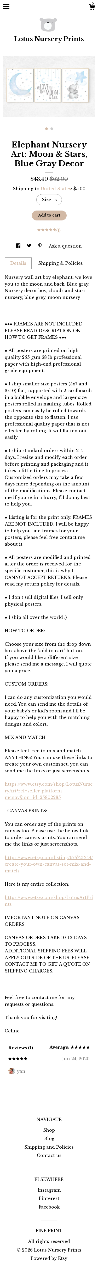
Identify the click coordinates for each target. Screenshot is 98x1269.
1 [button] (46, 128)
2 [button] (51, 128)
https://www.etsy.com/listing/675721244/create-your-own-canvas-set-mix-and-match (49, 864)
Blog (49, 1138)
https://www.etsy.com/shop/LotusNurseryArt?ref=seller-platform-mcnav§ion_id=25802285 (49, 790)
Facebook (49, 1207)
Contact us (49, 1155)
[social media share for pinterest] (40, 246)
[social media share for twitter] (30, 246)
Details (18, 263)
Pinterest (49, 1198)
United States (56, 188)
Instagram (49, 1190)
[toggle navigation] (6, 6)
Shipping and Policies (49, 1147)
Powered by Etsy (49, 1258)
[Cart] (92, 8)
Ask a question (65, 246)
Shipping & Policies (60, 263)
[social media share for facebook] (19, 246)
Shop (49, 1130)
